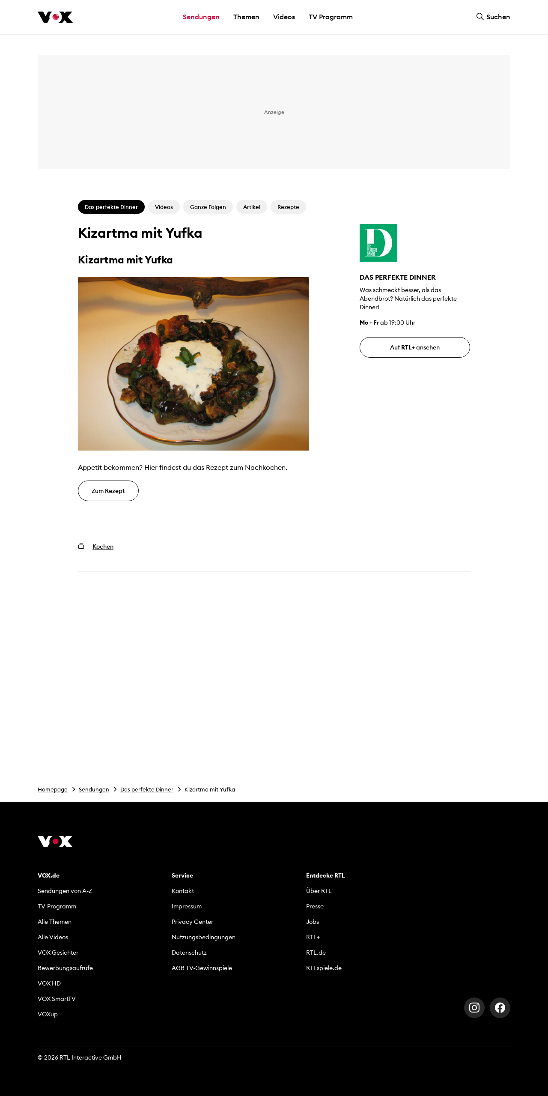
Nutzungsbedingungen (203, 937)
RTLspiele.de (324, 968)
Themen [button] (246, 16)
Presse (315, 906)
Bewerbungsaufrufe (65, 968)
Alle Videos (53, 937)
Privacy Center (192, 922)
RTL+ (313, 937)
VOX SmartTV (57, 999)
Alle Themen (54, 922)
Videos (284, 16)
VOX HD (49, 983)
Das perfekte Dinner (146, 789)
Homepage (53, 789)
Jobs (312, 922)
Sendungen (94, 789)
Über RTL (319, 891)
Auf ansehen (415, 347)
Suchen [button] (493, 16)
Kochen (102, 546)
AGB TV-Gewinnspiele (202, 968)
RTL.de (316, 952)
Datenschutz (189, 952)
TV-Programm (57, 906)
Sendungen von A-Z (65, 891)
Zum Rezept (108, 491)
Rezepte (288, 206)
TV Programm (331, 16)
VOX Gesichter (58, 952)
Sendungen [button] (201, 16)
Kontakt (183, 891)
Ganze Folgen (208, 206)
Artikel (251, 206)
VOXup (48, 1014)
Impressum (187, 906)
